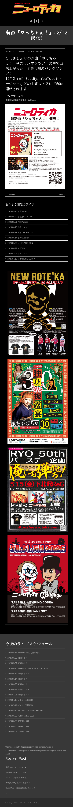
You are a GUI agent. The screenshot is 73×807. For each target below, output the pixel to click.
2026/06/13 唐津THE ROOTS (20, 232)
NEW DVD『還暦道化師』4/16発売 (20, 788)
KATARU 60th (23, 721)
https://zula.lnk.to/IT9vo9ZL (20, 99)
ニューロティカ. (33, 802)
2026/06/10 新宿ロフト (17, 227)
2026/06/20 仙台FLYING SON (20, 243)
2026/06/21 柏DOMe (16, 248)
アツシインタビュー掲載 (15, 778)
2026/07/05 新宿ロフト (17, 254)
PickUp (39, 51)
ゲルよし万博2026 (25, 700)
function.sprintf (27, 747)
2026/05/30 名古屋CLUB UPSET (21, 217)
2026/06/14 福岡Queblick (18, 238)
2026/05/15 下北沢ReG (17, 211)
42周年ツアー (23, 658)
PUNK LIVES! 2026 (26, 716)
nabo (22, 51)
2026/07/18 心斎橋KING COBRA (21, 259)
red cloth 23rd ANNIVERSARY (30, 710)
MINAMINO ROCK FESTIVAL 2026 (32, 668)
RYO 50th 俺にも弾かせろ (29, 653)
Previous (10, 195)
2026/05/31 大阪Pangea (17, 222)
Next (62, 195)
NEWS (32, 51)
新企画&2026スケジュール (16, 772)
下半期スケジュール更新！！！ (18, 783)
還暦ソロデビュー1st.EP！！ (17, 767)
